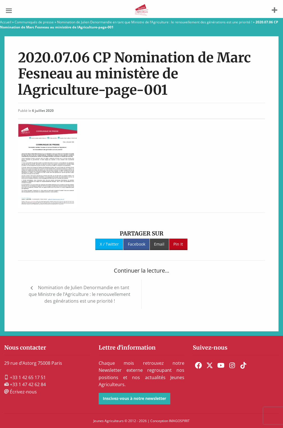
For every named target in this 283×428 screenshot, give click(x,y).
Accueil (5, 22)
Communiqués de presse (34, 22)
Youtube (221, 365)
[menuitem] (198, 365)
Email (159, 244)
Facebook (136, 244)
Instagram (232, 365)
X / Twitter (109, 244)
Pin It (178, 244)
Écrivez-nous (20, 392)
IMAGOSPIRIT (179, 420)
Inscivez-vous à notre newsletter (134, 398)
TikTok (243, 365)
